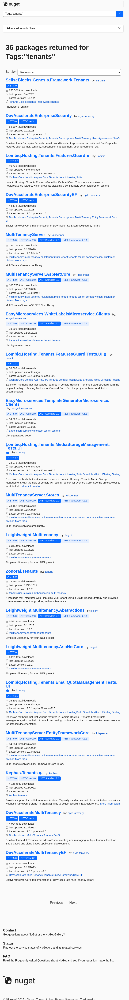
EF (7, 220)
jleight (68, 535)
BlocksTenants (27, 101)
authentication (42, 592)
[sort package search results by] (69, 72)
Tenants (13, 101)
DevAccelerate (17, 138)
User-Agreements (102, 138)
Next (73, 902)
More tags (21, 260)
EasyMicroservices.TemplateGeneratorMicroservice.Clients (57, 402)
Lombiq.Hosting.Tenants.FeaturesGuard (45, 155)
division (10, 260)
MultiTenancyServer (25, 234)
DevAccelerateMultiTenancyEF (36, 852)
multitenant (47, 256)
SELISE (100, 80)
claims (29, 592)
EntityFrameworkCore (104, 217)
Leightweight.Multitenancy (32, 535)
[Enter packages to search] (59, 14)
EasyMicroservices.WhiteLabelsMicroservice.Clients (58, 314)
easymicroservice (16, 318)
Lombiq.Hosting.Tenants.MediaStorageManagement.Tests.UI (58, 446)
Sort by (11, 71)
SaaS (116, 138)
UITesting (105, 379)
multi (53, 592)
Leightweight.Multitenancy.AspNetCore (44, 647)
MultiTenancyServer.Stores (32, 495)
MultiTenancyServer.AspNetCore (38, 274)
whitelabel (37, 340)
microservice (23, 340)
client (100, 256)
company (91, 256)
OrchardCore (16, 177)
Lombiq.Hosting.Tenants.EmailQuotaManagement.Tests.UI (61, 684)
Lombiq (101, 155)
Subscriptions (66, 138)
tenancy (29, 557)
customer (109, 256)
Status (8, 943)
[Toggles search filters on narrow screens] (119, 28)
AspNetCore (41, 177)
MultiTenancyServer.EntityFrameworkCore (48, 733)
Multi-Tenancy (83, 138)
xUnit (97, 379)
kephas (53, 773)
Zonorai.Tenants (22, 571)
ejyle (81, 116)
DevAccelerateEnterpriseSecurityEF (41, 195)
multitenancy (16, 256)
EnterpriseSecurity (37, 138)
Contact (9, 930)
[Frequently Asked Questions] (6, 956)
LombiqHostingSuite (70, 177)
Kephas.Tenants (22, 773)
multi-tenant (61, 256)
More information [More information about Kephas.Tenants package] (110, 803)
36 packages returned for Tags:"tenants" (47, 52)
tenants (73, 256)
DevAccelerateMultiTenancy (33, 812)
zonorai (49, 571)
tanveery (90, 116)
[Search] (119, 14)
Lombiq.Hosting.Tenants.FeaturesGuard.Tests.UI (54, 354)
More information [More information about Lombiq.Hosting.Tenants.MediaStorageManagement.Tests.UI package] (31, 486)
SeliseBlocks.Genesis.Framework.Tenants (47, 80)
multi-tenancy (32, 256)
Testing (116, 379)
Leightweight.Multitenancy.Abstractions (45, 610)
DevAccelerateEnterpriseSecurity (39, 116)
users (21, 592)
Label (12, 340)
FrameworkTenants (47, 101)
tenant (81, 256)
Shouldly (88, 379)
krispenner (58, 234)
